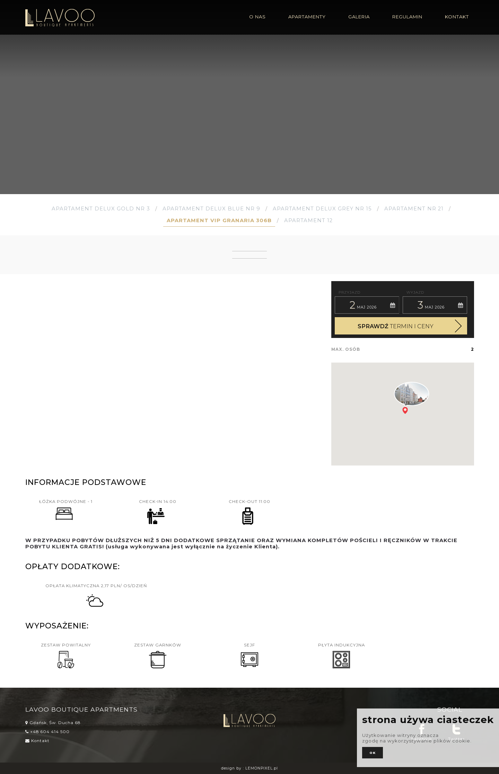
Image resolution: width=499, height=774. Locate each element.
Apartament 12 (308, 220)
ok (372, 753)
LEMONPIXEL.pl (261, 768)
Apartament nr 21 (414, 209)
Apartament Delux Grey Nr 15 (322, 209)
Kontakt (37, 740)
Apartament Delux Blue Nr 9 (211, 209)
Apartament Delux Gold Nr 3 (101, 209)
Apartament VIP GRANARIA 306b (219, 220)
